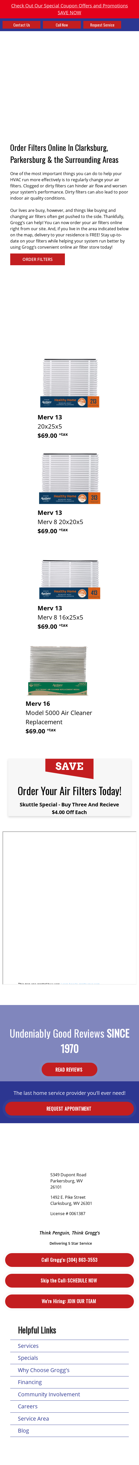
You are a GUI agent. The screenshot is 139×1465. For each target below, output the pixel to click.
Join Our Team (69, 1301)
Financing (30, 1382)
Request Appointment (70, 1108)
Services (28, 1345)
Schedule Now (69, 1280)
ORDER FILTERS (37, 259)
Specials (28, 1357)
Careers (28, 1406)
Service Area (33, 1418)
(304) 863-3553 (69, 1259)
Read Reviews (69, 1069)
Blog (23, 1430)
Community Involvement (49, 1394)
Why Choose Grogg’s (44, 1370)
